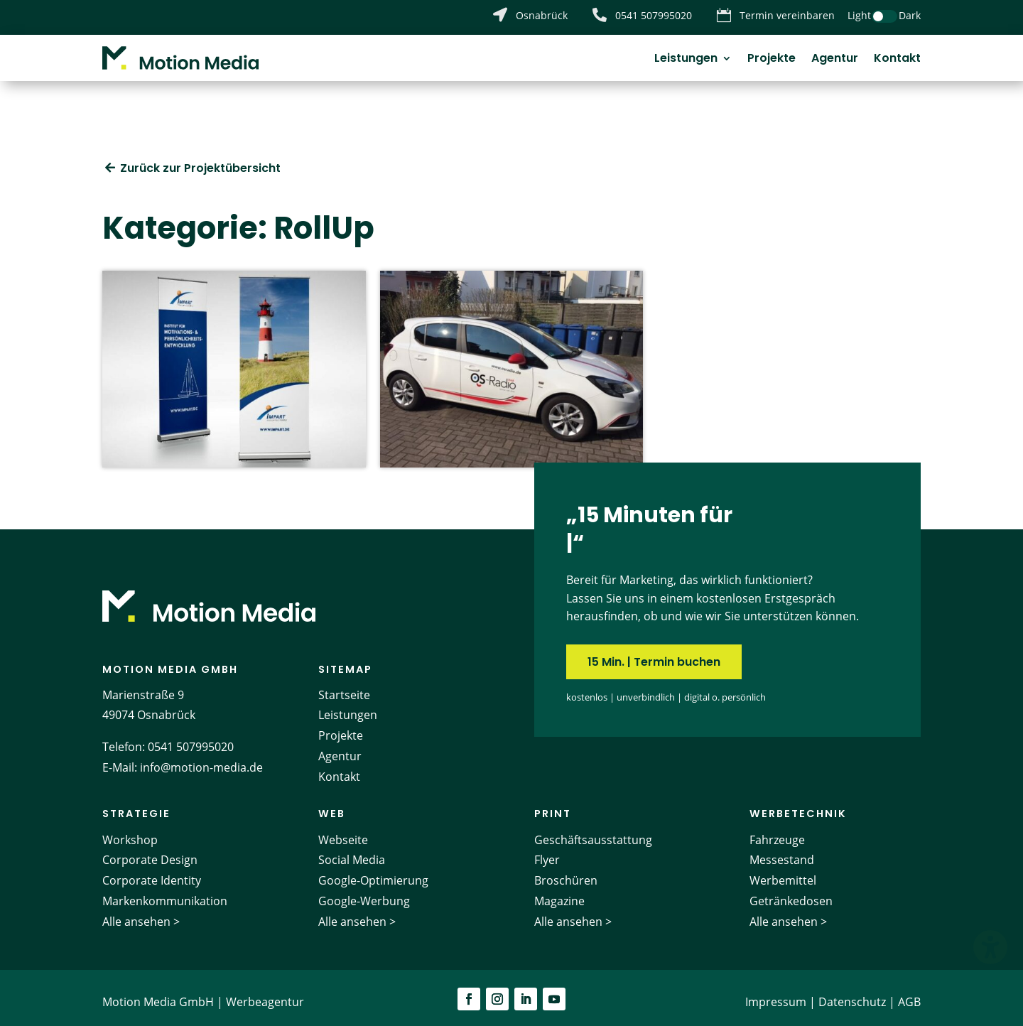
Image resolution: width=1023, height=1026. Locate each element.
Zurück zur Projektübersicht (200, 159)
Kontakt (897, 59)
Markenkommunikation (164, 892)
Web (331, 806)
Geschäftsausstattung (593, 831)
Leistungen (686, 59)
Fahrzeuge (777, 831)
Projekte (771, 59)
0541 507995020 (191, 739)
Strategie (136, 806)
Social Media (351, 852)
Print (552, 806)
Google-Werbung (364, 892)
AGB (909, 993)
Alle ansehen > (141, 913)
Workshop (130, 831)
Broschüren (565, 872)
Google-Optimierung (373, 872)
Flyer (547, 852)
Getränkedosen (791, 892)
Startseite (344, 686)
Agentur (834, 59)
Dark (910, 15)
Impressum (775, 993)
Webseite (343, 831)
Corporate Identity (151, 872)
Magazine (559, 892)
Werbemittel (782, 872)
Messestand (781, 852)
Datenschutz (852, 993)
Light (859, 15)
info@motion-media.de (201, 759)
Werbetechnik (798, 806)
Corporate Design (149, 852)
